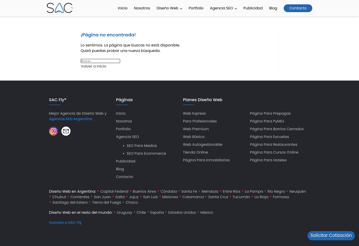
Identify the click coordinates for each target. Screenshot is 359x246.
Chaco (132, 202)
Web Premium (196, 129)
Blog (273, 8)
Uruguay (124, 212)
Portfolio (196, 8)
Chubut (59, 197)
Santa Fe (189, 191)
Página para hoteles (268, 160)
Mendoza (210, 191)
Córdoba (168, 191)
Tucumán (241, 197)
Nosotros (142, 8)
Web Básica (193, 136)
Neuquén (297, 191)
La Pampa (254, 191)
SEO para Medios (142, 145)
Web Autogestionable (203, 144)
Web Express (194, 113)
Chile (141, 212)
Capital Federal (114, 191)
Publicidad (253, 8)
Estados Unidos (182, 212)
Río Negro (276, 191)
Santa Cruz (218, 197)
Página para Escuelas (269, 136)
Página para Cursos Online (274, 152)
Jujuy (134, 197)
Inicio (123, 8)
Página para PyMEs (267, 121)
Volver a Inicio (93, 66)
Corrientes (80, 197)
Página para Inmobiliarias (206, 160)
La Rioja (262, 197)
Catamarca (193, 197)
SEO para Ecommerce (146, 153)
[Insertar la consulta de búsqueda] (100, 61)
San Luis (150, 197)
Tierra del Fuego (106, 202)
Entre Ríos (231, 191)
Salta (120, 197)
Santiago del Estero (70, 202)
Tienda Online (195, 152)
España (157, 212)
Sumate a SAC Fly (65, 222)
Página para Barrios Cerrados (277, 129)
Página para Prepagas (270, 113)
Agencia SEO (223, 8)
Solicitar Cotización (331, 235)
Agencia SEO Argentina (70, 119)
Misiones (170, 197)
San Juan (102, 197)
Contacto (298, 8)
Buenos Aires (144, 191)
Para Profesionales (200, 121)
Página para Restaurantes (273, 144)
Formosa (281, 197)
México (207, 212)
